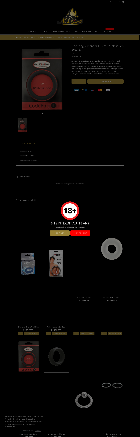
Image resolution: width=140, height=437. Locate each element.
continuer (60, 233)
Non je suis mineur (80, 233)
